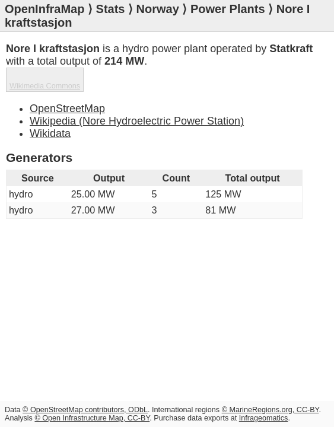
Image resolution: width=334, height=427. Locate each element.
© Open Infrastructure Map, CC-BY (91, 418)
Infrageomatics (263, 418)
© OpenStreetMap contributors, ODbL (85, 410)
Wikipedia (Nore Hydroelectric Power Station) (137, 121)
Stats (110, 8)
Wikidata (50, 133)
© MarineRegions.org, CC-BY (270, 410)
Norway (157, 8)
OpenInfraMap (44, 8)
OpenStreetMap (67, 108)
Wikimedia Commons (44, 86)
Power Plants (227, 8)
